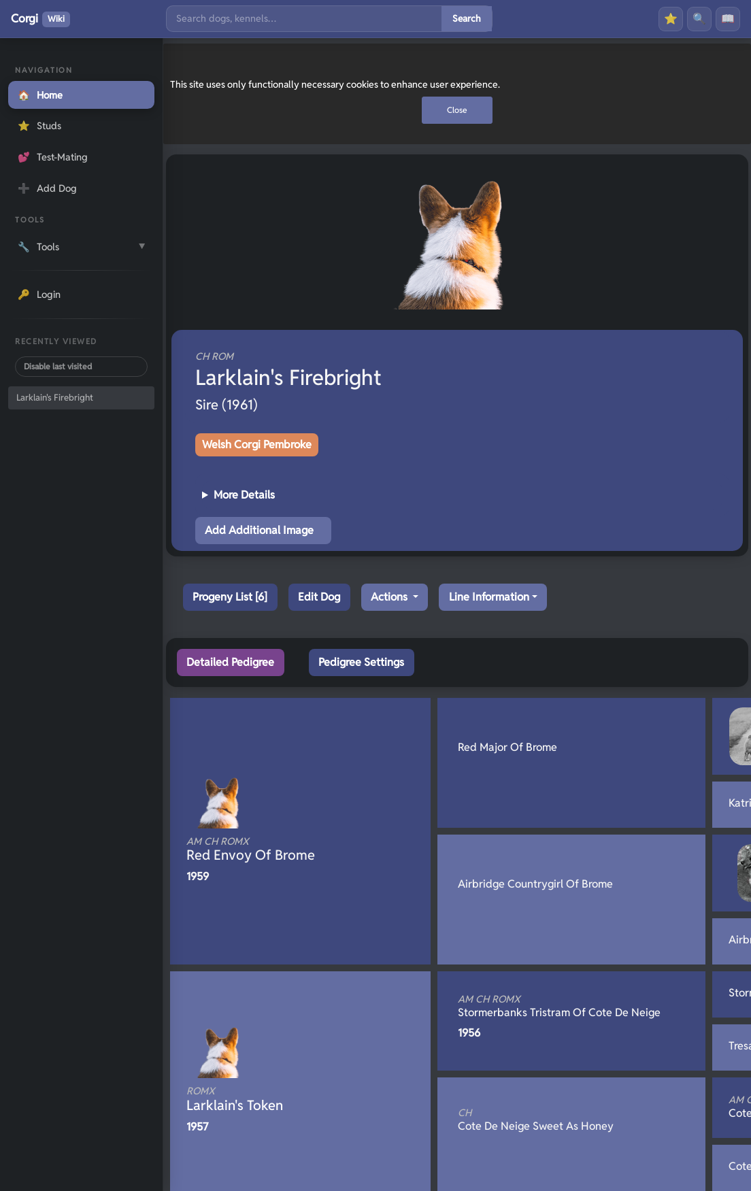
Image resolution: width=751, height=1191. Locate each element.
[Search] (304, 18)
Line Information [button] (489, 597)
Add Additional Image (259, 530)
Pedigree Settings (361, 662)
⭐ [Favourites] (671, 19)
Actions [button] (390, 597)
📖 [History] (728, 19)
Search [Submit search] (466, 18)
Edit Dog (319, 597)
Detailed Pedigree (230, 662)
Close (457, 110)
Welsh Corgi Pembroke (257, 444)
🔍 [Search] (699, 19)
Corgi (40, 19)
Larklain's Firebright (54, 397)
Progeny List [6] (230, 597)
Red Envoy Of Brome (277, 849)
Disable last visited (58, 366)
